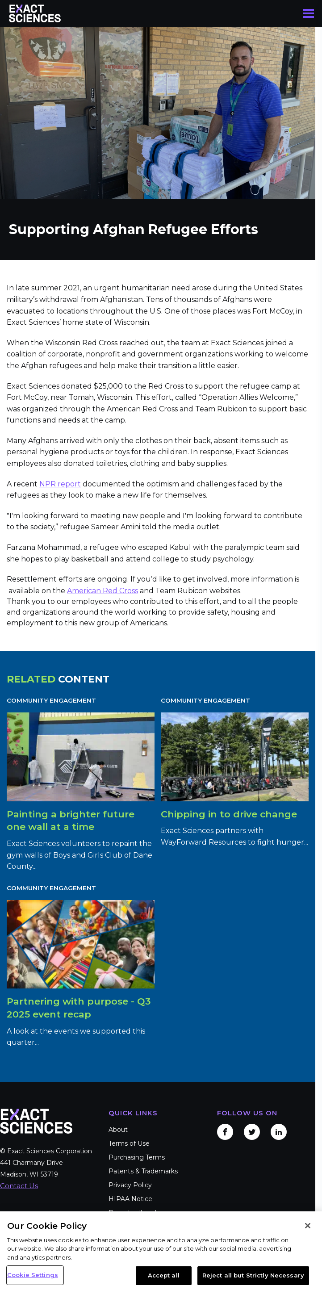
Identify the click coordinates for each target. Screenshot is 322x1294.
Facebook (225, 1132)
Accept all (164, 1275)
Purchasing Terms (137, 1157)
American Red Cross (102, 590)
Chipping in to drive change (229, 814)
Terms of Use (129, 1143)
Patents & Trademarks (143, 1171)
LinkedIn (279, 1132)
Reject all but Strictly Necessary (253, 1275)
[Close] (308, 1225)
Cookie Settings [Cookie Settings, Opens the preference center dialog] (32, 1274)
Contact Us (19, 1185)
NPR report (60, 484)
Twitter (252, 1132)
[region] (161, 1252)
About (118, 1130)
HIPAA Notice (130, 1199)
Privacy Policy (130, 1185)
